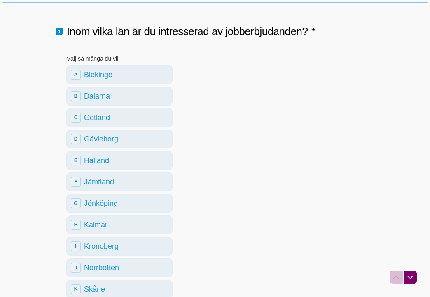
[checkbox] (119, 98)
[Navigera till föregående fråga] (396, 277)
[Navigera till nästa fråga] (410, 277)
